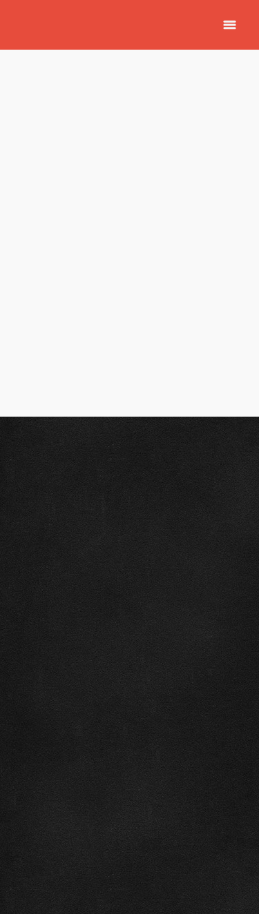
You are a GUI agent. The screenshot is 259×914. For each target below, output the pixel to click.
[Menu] (230, 25)
